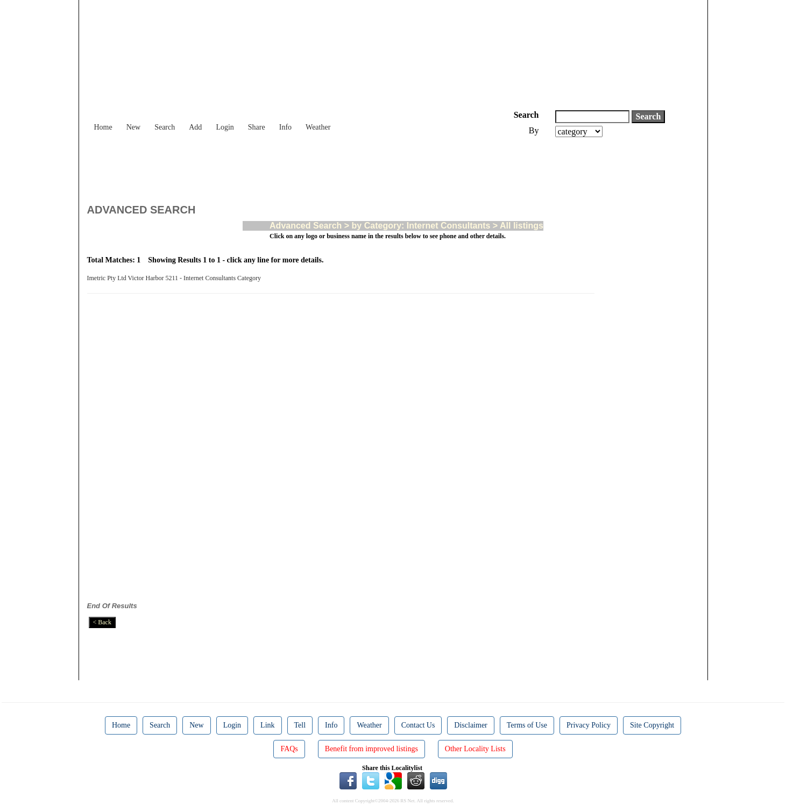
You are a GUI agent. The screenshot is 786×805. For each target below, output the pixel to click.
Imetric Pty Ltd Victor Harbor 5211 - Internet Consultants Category (176, 278)
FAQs (289, 749)
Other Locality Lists (475, 749)
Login (224, 127)
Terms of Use (527, 725)
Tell (300, 725)
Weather (318, 127)
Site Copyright (652, 725)
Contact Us (418, 725)
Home (103, 127)
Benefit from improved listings (371, 749)
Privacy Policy (589, 725)
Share (256, 127)
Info (285, 127)
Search (164, 127)
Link (267, 725)
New (133, 127)
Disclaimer (470, 725)
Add (195, 127)
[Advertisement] (283, 167)
